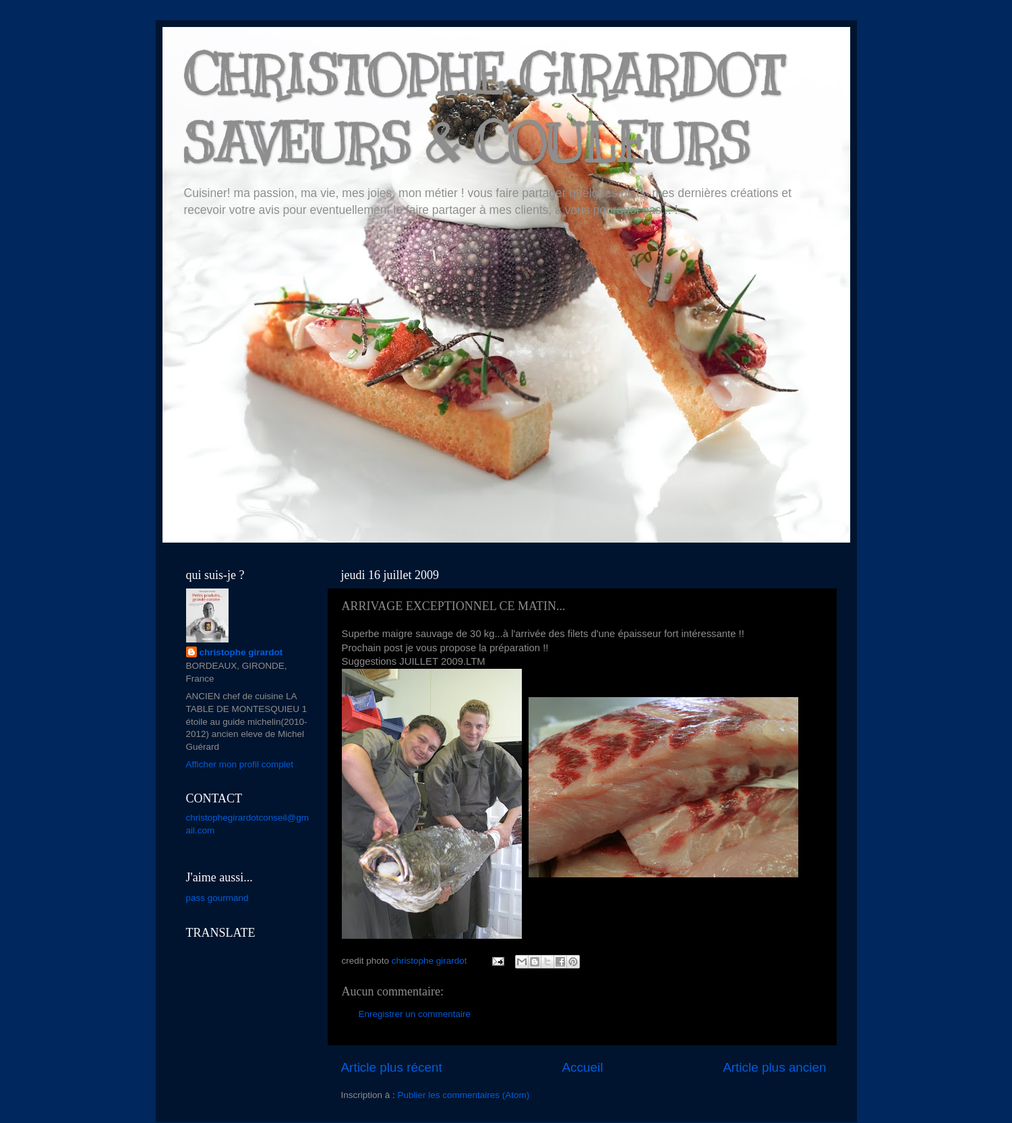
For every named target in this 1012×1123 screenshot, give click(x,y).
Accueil (582, 1067)
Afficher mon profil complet (240, 764)
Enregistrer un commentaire (415, 1014)
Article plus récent (391, 1067)
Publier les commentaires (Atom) (464, 1095)
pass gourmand (217, 898)
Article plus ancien (774, 1067)
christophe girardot (241, 652)
